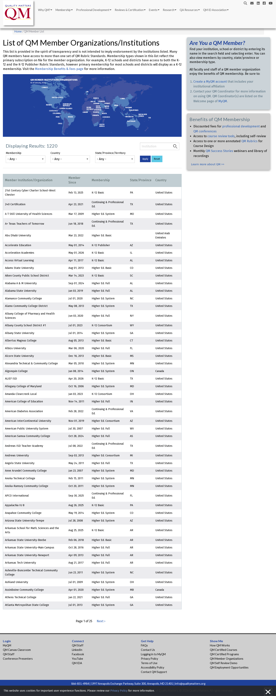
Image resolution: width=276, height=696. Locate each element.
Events (153, 10)
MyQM (222, 101)
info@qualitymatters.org (190, 683)
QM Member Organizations (226, 658)
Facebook (78, 654)
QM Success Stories (219, 151)
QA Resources (189, 10)
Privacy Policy (149, 658)
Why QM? (44, 10)
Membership (63, 10)
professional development (241, 126)
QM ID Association (215, 10)
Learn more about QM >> (207, 164)
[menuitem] (45, 10)
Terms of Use (149, 663)
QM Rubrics (249, 141)
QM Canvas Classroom (17, 649)
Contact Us (148, 649)
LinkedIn (77, 649)
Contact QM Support (154, 672)
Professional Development (92, 10)
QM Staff (8, 654)
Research (168, 10)
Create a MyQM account (210, 81)
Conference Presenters (18, 658)
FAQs (144, 645)
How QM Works (220, 645)
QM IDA (77, 663)
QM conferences (205, 131)
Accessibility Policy (152, 667)
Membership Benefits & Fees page (59, 69)
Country (55, 153)
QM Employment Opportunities (229, 667)
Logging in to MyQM (153, 654)
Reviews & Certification (129, 10)
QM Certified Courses (223, 649)
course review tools (221, 136)
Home (18, 31)
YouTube (77, 658)
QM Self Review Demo (223, 663)
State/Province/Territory (110, 153)
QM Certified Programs (224, 654)
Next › (101, 621)
